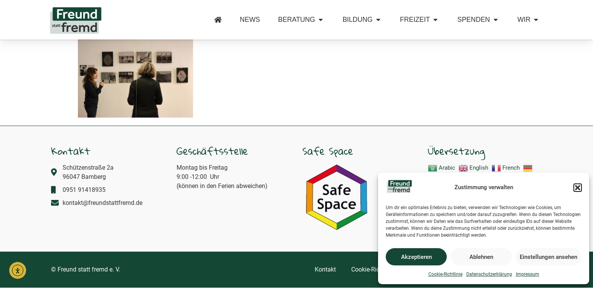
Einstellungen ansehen (548, 257)
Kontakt (325, 269)
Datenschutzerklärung (489, 274)
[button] (577, 187)
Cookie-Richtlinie (445, 274)
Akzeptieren (416, 257)
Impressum (527, 274)
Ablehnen (481, 257)
